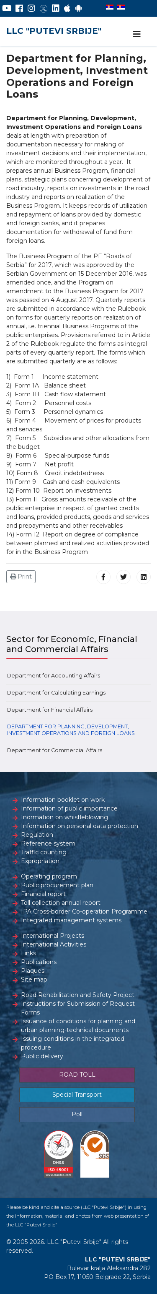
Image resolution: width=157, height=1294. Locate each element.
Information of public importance (69, 808)
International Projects (52, 935)
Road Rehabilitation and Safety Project (77, 995)
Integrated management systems (71, 920)
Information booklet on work (63, 799)
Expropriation (40, 861)
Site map (34, 979)
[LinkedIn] (55, 8)
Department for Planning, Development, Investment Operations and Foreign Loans (71, 729)
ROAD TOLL (77, 1074)
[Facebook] (19, 8)
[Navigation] (137, 34)
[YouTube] (7, 8)
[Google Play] (78, 8)
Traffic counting (44, 852)
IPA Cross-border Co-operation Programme (84, 911)
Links (28, 953)
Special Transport (77, 1094)
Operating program (49, 876)
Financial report (43, 894)
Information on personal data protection (79, 826)
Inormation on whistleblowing (64, 817)
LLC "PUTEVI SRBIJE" (53, 31)
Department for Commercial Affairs (54, 750)
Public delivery (42, 1056)
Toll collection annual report (60, 902)
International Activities (53, 944)
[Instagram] (31, 8)
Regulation (37, 834)
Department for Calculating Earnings (56, 693)
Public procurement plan (57, 885)
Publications (39, 962)
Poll (77, 1114)
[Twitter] (43, 8)
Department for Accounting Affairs (53, 675)
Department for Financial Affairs (50, 710)
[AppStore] (67, 8)
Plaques (32, 970)
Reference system (48, 843)
